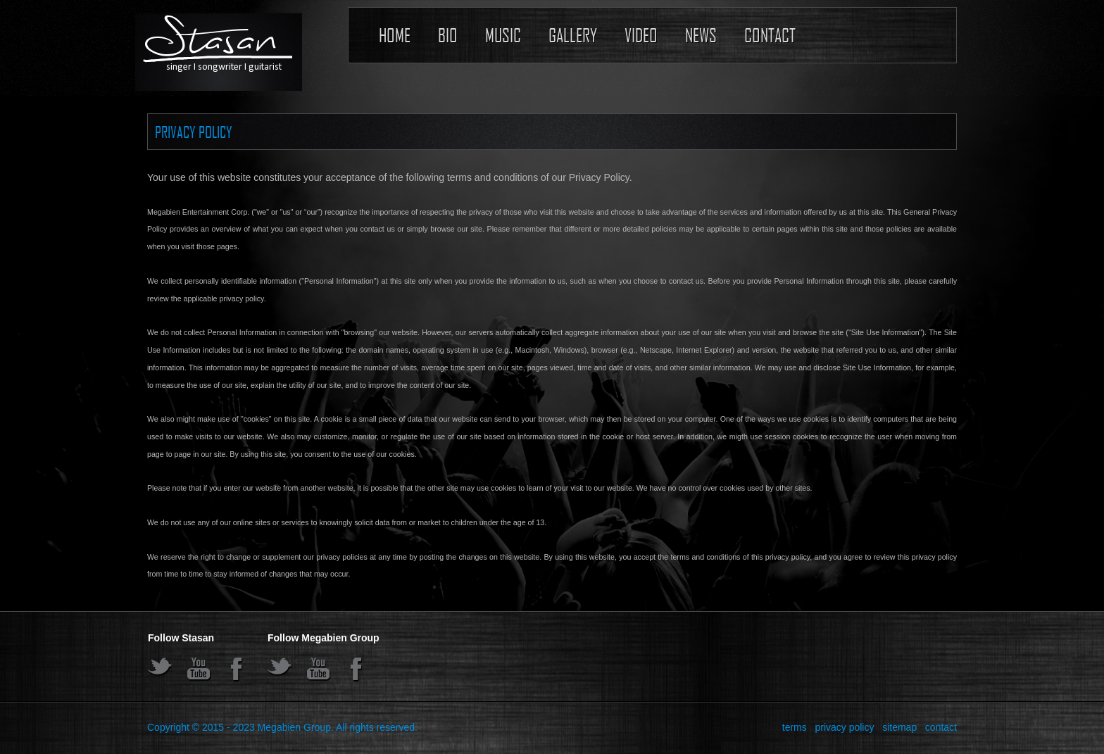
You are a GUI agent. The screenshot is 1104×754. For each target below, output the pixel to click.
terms (794, 727)
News (701, 35)
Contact (770, 35)
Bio (448, 35)
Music (503, 35)
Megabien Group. (296, 727)
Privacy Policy (193, 131)
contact (941, 727)
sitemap (899, 727)
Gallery (572, 35)
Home (394, 35)
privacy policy (844, 727)
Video (641, 35)
